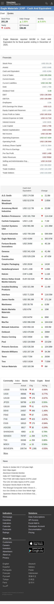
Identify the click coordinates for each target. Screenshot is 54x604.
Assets (5, 67)
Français (6, 573)
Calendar (7, 526)
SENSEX (7, 436)
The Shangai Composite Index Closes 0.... (20, 488)
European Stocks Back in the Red (16, 485)
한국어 (31, 583)
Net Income (7, 134)
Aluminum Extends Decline (14, 473)
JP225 (6, 402)
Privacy (6, 558)
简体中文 (32, 576)
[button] (51, 4)
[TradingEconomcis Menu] (3, 3)
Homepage (7, 517)
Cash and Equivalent (11, 71)
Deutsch (32, 564)
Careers (6, 545)
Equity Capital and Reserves (14, 110)
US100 (6, 398)
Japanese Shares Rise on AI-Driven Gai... (19, 494)
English (6, 564)
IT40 (5, 419)
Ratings (6, 533)
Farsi (5, 583)
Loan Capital (8, 126)
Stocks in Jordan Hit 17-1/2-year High (18, 467)
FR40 (6, 415)
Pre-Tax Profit (8, 153)
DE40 (6, 411)
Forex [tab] (32, 381)
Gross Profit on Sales (11, 114)
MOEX (6, 444)
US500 (6, 390)
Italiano (32, 567)
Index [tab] (17, 381)
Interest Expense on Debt (13, 118)
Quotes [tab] (10, 13)
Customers (7, 542)
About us (6, 555)
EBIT (5, 95)
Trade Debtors (8, 173)
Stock (5, 165)
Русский (6, 576)
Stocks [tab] (25, 381)
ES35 (6, 423)
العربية (5, 586)
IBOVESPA (8, 449)
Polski (31, 570)
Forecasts (7, 529)
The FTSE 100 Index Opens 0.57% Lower (20, 479)
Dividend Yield (8, 91)
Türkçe (6, 579)
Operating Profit (9, 141)
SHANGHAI (9, 432)
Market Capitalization (11, 130)
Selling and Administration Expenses (16, 161)
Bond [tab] (47, 381)
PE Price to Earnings (11, 149)
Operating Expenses (11, 138)
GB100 (7, 406)
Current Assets (8, 79)
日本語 (31, 579)
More (5, 496)
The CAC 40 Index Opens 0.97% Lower (19, 482)
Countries (7, 520)
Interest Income (9, 122)
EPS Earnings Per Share (13, 106)
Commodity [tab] (8, 381)
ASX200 (7, 428)
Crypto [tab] (40, 381)
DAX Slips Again (9, 470)
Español (6, 567)
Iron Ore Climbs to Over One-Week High (19, 491)
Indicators (7, 523)
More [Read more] (6, 453)
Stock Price (7, 63)
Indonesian (33, 573)
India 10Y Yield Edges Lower (14, 476)
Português (7, 570)
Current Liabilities (10, 83)
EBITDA (6, 99)
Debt (5, 87)
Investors (7, 548)
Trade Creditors (9, 169)
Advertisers (7, 552)
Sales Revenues (9, 157)
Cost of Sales (8, 75)
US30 (6, 394)
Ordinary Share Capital (12, 145)
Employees (7, 102)
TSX (5, 440)
